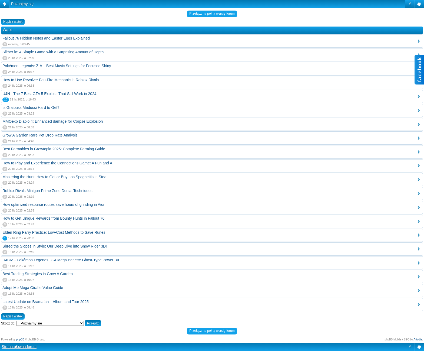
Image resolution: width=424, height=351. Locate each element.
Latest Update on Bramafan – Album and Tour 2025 (45, 302)
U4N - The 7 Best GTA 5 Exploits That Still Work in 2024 (49, 94)
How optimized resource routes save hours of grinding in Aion (53, 204)
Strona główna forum (19, 346)
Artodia (418, 339)
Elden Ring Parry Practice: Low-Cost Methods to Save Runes (53, 232)
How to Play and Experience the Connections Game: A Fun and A (57, 163)
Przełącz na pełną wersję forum (211, 13)
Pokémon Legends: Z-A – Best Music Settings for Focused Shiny (56, 66)
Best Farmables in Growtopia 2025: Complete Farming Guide (53, 149)
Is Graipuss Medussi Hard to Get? (30, 107)
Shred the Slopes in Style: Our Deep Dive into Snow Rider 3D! (54, 246)
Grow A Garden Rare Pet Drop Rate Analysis (40, 135)
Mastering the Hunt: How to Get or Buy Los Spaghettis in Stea (54, 177)
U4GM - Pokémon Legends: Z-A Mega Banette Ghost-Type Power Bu (60, 260)
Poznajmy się (22, 4)
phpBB (20, 339)
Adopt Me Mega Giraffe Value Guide (32, 287)
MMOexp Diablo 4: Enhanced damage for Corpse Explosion (52, 121)
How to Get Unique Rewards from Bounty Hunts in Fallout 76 (53, 218)
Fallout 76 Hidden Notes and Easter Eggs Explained (46, 38)
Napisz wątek (12, 22)
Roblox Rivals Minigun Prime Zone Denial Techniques (47, 190)
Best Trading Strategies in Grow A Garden (37, 274)
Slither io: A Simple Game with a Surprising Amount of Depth (53, 52)
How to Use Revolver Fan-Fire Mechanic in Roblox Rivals (50, 80)
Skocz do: (8, 323)
